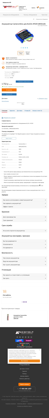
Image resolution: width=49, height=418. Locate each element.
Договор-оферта (24, 376)
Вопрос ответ (37, 110)
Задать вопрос (9, 138)
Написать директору (24, 378)
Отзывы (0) (27, 110)
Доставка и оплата (24, 368)
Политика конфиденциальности (35, 403)
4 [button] (27, 47)
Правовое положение (11, 403)
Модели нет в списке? (9, 117)
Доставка (19, 110)
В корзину (9, 90)
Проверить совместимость (24, 81)
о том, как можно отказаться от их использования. (22, 357)
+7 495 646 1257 (25, 389)
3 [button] (25, 47)
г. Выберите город (42, 98)
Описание (4, 110)
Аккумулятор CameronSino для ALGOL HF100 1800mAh (20, 317)
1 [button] (21, 47)
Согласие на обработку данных (24, 406)
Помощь (24, 373)
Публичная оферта (21, 403)
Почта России (5, 101)
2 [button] (23, 47)
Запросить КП (7, 2)
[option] (24, 36)
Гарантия (12, 110)
